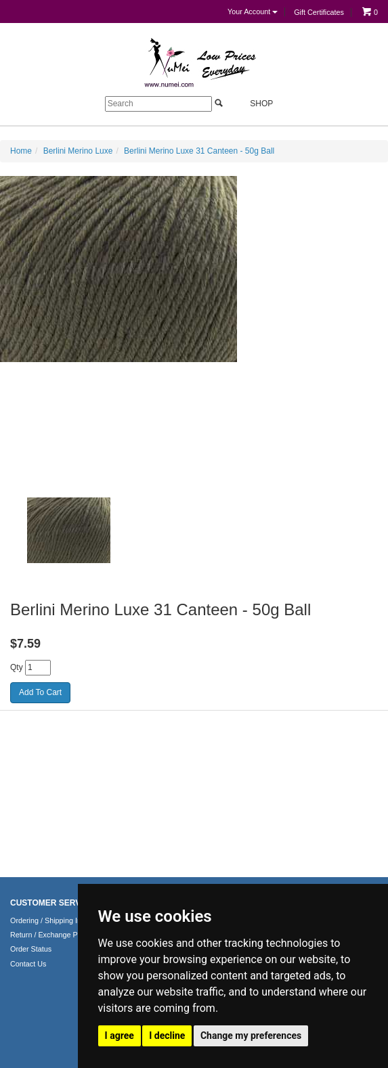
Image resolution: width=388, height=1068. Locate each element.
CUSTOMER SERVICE (52, 903)
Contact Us (28, 964)
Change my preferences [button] (250, 1035)
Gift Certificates (319, 12)
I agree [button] (119, 1035)
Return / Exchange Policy (51, 935)
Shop (253, 103)
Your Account (253, 11)
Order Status (30, 949)
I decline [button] (167, 1035)
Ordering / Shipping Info (48, 920)
